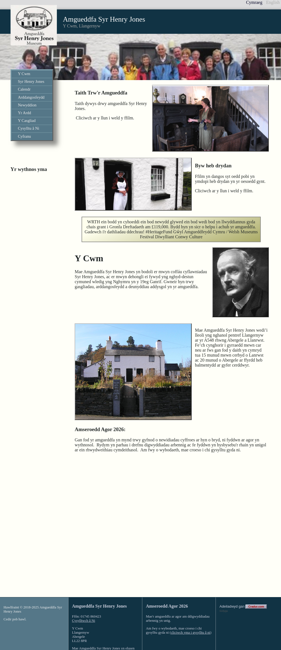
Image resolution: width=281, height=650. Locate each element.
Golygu (223, 587)
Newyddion (27, 105)
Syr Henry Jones (31, 81)
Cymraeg (254, 2)
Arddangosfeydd (31, 97)
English (273, 2)
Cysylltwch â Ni (83, 597)
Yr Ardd (24, 113)
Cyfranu (24, 136)
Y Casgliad (27, 120)
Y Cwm (24, 73)
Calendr (24, 89)
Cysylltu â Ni (28, 128)
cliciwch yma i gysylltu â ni (190, 609)
